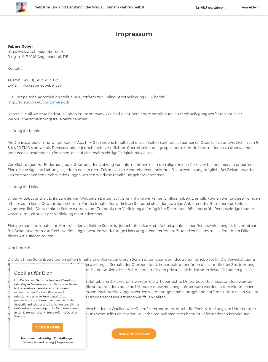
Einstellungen (64, 338)
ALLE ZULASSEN (47, 327)
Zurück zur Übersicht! (134, 334)
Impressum (65, 342)
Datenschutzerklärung (38, 342)
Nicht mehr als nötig (36, 338)
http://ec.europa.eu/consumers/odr (39, 102)
